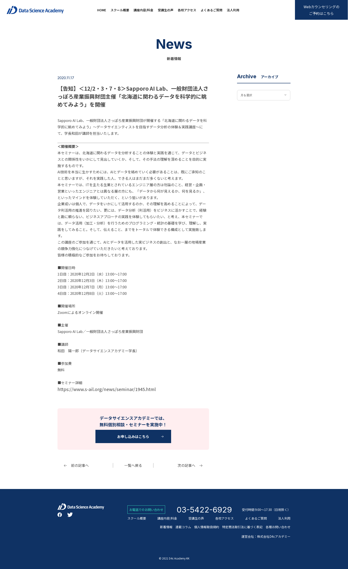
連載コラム (183, 527)
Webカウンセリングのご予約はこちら (321, 10)
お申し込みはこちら (133, 436)
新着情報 (166, 527)
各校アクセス (187, 10)
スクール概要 (120, 10)
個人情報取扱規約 (206, 527)
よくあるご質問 (211, 10)
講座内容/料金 (143, 10)
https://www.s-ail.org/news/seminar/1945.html (106, 389)
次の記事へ (186, 465)
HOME (101, 10)
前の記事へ (80, 465)
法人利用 (233, 10)
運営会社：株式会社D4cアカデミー (266, 536)
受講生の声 (165, 10)
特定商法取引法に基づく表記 (242, 527)
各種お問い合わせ (278, 527)
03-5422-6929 (204, 509)
